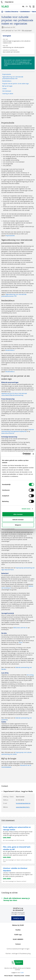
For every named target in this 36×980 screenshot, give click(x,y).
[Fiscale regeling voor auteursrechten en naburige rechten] (18, 833)
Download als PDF (9, 27)
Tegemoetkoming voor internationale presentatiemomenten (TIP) (12, 77)
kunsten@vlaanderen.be (23, 803)
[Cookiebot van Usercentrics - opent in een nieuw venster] (23, 454)
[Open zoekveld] (30, 6)
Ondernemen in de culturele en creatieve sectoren (16, 63)
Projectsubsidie (6, 74)
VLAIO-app (18, 934)
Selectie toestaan (18, 519)
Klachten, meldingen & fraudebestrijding (18, 953)
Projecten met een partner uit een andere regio (15, 83)
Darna (20, 642)
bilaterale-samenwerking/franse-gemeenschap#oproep (17, 430)
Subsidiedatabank (25, 11)
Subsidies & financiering (11, 11)
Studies (18, 930)
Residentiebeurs (6, 81)
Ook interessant (6, 91)
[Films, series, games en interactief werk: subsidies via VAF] (18, 854)
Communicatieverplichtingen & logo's (18, 949)
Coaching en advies (7, 93)
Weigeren (18, 525)
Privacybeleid (8, 975)
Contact (4, 88)
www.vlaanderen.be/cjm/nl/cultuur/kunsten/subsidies (24, 807)
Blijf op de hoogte (7, 86)
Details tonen (26, 509)
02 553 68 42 (20, 800)
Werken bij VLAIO (18, 925)
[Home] (2, 12)
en (27, 6)
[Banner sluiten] (33, 454)
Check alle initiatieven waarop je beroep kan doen (17, 899)
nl (23, 6)
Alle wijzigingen (26, 30)
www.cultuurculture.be (7, 433)
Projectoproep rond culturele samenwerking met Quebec (16, 753)
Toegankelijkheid (19, 975)
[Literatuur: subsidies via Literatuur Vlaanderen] (18, 874)
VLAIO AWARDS (18, 939)
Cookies (27, 975)
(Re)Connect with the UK (20, 627)
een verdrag (30, 675)
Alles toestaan (18, 514)
